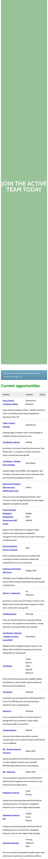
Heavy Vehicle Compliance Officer (10, 402)
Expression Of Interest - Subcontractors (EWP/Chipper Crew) (12, 487)
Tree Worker (7, 666)
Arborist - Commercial (11, 593)
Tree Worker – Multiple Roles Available (12, 463)
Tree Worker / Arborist (11, 442)
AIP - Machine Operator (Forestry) (12, 751)
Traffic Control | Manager (9, 425)
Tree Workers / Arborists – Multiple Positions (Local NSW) (12, 636)
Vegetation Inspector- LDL (11, 817)
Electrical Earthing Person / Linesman (10, 548)
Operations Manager (11, 843)
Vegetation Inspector (11, 793)
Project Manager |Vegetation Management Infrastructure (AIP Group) (10, 517)
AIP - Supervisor (9, 772)
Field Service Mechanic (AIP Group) (12, 570)
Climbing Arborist (9, 614)
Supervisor (7, 711)
